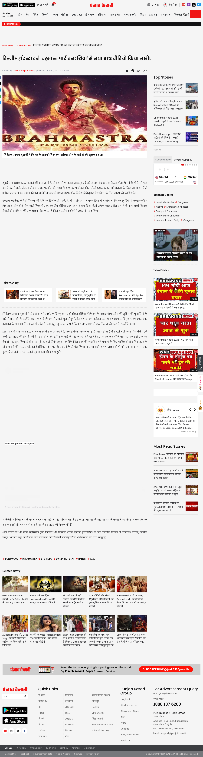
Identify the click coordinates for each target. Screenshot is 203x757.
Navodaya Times (130, 711)
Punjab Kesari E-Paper (79, 671)
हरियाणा (69, 701)
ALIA (91, 558)
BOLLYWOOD (10, 558)
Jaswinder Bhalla (164, 202)
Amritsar (76, 748)
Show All (157, 150)
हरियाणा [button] (102, 14)
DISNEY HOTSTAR (63, 558)
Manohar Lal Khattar (176, 206)
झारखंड (153, 14)
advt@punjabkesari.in (165, 693)
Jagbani (125, 699)
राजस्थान (69, 724)
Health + (96, 707)
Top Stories (163, 77)
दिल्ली (45, 14)
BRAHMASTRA (28, 558)
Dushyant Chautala (165, 211)
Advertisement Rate (42, 754)
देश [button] (27, 14)
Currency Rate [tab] (163, 159)
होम (20, 14)
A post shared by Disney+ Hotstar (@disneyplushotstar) (32, 507)
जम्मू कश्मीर (130, 14)
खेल (67, 736)
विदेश (41, 712)
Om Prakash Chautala (167, 215)
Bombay (64, 748)
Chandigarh (36, 748)
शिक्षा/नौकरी (97, 718)
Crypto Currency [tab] (183, 159)
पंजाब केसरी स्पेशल (101, 695)
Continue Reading (188, 431)
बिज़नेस (68, 730)
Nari (123, 717)
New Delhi (21, 748)
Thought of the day (102, 724)
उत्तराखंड (69, 718)
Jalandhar (89, 748)
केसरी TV (43, 701)
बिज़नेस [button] (178, 14)
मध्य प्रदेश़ (115, 14)
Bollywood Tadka (130, 734)
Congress (181, 202)
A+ (145, 71)
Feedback (24, 754)
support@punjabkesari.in (174, 733)
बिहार (143, 14)
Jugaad (125, 728)
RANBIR (81, 558)
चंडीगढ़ (42, 730)
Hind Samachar (129, 705)
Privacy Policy (92, 754)
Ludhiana (51, 748)
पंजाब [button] (55, 14)
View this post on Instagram (19, 443)
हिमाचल (69, 695)
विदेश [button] (35, 14)
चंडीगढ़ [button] (64, 14)
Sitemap (78, 754)
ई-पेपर (42, 695)
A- (138, 71)
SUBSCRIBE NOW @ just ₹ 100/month (166, 669)
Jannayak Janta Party (167, 220)
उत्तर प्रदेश (77, 14)
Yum (123, 722)
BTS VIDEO (45, 558)
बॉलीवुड (95, 701)
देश (40, 707)
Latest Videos (162, 270)
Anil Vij (158, 206)
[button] (157, 245)
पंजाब (41, 724)
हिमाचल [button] (89, 14)
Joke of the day (100, 730)
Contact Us (10, 754)
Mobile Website (63, 754)
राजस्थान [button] (165, 14)
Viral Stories (98, 712)
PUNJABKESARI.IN (171, 754)
